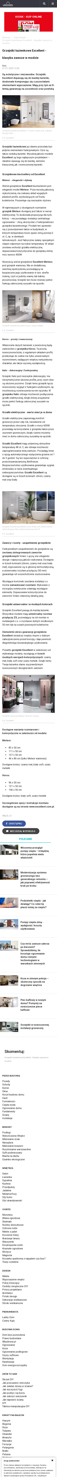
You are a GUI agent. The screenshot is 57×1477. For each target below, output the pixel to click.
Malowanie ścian (11, 1139)
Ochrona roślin (9, 1228)
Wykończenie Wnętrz (13, 1135)
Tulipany (6, 1430)
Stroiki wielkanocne (12, 1303)
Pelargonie (8, 1447)
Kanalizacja (8, 1361)
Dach (5, 1098)
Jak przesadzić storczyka (16, 1382)
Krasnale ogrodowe (12, 1248)
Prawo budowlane (11, 1338)
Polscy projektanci (12, 1289)
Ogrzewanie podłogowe (15, 1351)
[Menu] (53, 4)
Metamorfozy (9, 1193)
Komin (5, 1088)
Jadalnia (6, 1190)
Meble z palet (9, 1231)
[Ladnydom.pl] (8, 4)
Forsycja (6, 1444)
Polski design (9, 1296)
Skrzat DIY (8, 1379)
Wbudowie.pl (9, 1341)
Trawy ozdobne (10, 1261)
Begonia (6, 1424)
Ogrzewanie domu (12, 1108)
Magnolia (7, 1255)
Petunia (6, 1454)
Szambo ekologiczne (13, 1159)
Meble (5, 1276)
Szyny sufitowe (10, 1355)
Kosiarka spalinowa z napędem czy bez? (24, 1258)
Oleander (7, 1434)
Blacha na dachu (10, 1156)
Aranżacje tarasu (11, 1238)
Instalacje (7, 1118)
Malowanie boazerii (12, 1145)
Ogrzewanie (20, 37)
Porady (6, 1081)
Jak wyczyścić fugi (12, 1389)
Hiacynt (6, 1420)
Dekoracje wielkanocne (14, 1299)
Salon (5, 1173)
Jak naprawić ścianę (12, 1399)
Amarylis (7, 1437)
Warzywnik (8, 1241)
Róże (5, 1427)
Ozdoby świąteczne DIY (15, 1286)
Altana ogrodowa (11, 1218)
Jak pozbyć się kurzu (13, 1393)
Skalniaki (7, 1221)
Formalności (8, 1101)
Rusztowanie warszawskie (16, 1149)
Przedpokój (8, 1187)
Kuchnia (6, 1183)
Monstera (7, 1214)
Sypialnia (7, 1180)
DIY (4, 1403)
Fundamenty (8, 1111)
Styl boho (7, 1197)
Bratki (5, 1450)
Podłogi (6, 1132)
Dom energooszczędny (14, 1365)
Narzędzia (7, 1142)
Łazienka (7, 1177)
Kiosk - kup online (28, 23)
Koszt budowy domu (13, 1094)
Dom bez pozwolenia (13, 1334)
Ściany (5, 1115)
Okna (5, 1091)
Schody (6, 1084)
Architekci (7, 1293)
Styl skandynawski (12, 1200)
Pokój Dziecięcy (10, 1283)
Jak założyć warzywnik (14, 1396)
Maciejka (7, 1440)
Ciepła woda (8, 1104)
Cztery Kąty (8, 1320)
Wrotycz (6, 1251)
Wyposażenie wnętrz (13, 1279)
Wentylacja (8, 1358)
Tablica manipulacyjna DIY (15, 1406)
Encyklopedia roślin (12, 1245)
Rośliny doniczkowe (13, 1224)
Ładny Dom (8, 1317)
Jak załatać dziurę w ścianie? (17, 1386)
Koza (5, 1348)
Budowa (6, 37)
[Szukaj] (44, 4)
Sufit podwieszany (12, 1152)
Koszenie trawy (10, 1235)
